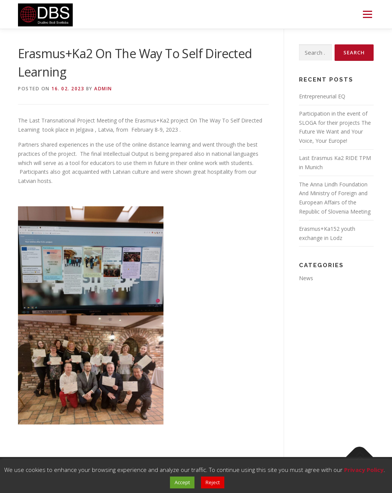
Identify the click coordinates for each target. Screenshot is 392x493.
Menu (367, 14)
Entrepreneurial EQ (322, 96)
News (306, 278)
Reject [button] (213, 482)
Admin (103, 88)
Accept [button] (182, 482)
